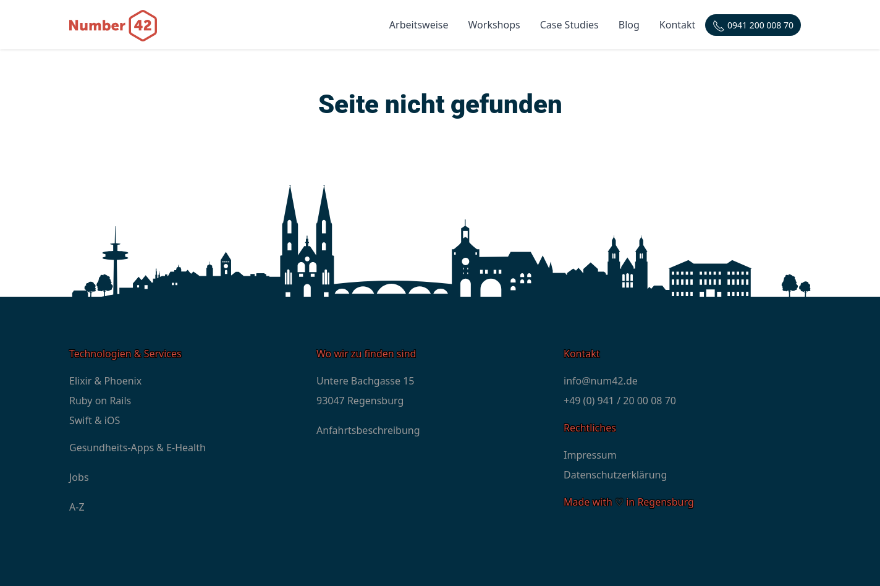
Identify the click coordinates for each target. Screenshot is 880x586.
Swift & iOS (94, 420)
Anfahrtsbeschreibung (368, 430)
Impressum (590, 455)
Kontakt (677, 25)
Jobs (79, 477)
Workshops (494, 25)
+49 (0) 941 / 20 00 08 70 (620, 400)
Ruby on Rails (100, 400)
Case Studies (569, 25)
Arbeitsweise (419, 25)
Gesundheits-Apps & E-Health (137, 447)
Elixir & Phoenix (105, 381)
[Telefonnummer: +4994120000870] (753, 25)
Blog (629, 25)
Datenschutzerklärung (615, 475)
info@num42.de (601, 381)
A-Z (77, 507)
